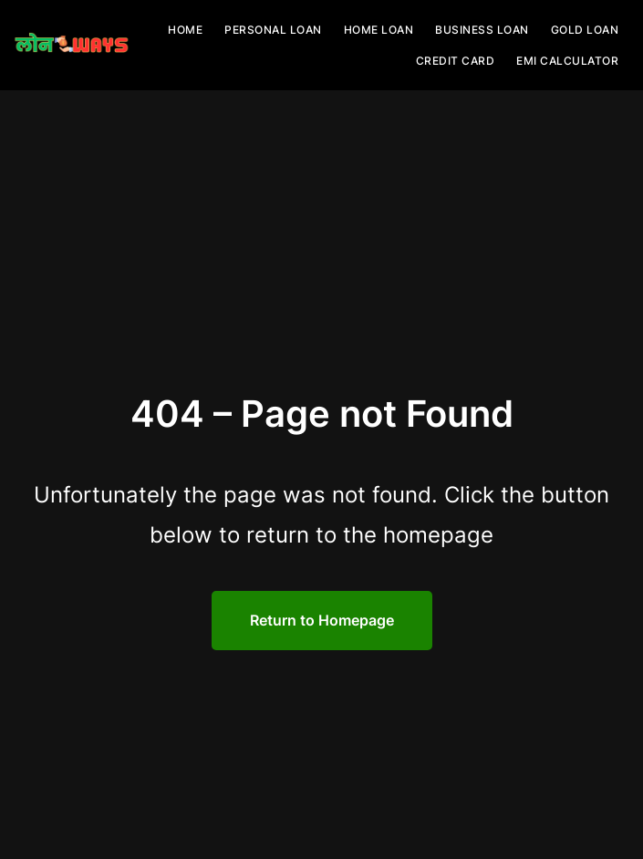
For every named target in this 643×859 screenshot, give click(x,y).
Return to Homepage (322, 620)
